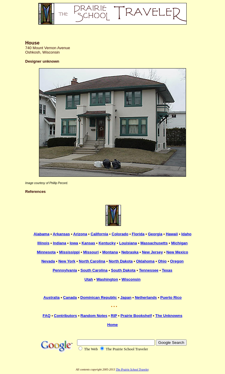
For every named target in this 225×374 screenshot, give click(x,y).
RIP (114, 315)
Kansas (88, 243)
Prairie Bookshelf (136, 315)
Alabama (41, 234)
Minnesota (46, 252)
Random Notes (94, 315)
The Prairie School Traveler (132, 369)
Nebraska (130, 252)
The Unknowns (168, 315)
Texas (167, 270)
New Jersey (152, 252)
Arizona (80, 234)
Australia (51, 297)
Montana (110, 252)
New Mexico (177, 252)
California (99, 234)
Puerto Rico (171, 297)
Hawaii (172, 234)
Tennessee (148, 270)
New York (66, 261)
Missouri (91, 252)
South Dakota (123, 270)
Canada (70, 297)
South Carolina (94, 270)
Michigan (179, 243)
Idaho (186, 234)
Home (112, 324)
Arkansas (61, 234)
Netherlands (146, 297)
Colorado (120, 234)
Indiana (59, 243)
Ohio (162, 261)
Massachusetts (154, 243)
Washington (107, 279)
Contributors (65, 315)
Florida (138, 234)
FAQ (47, 315)
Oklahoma (145, 261)
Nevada (48, 261)
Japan (126, 297)
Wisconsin (131, 279)
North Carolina (92, 261)
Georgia (155, 234)
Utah (88, 279)
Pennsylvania (65, 270)
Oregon (177, 261)
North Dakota (121, 261)
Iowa (74, 243)
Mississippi (69, 252)
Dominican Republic (98, 297)
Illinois (43, 243)
